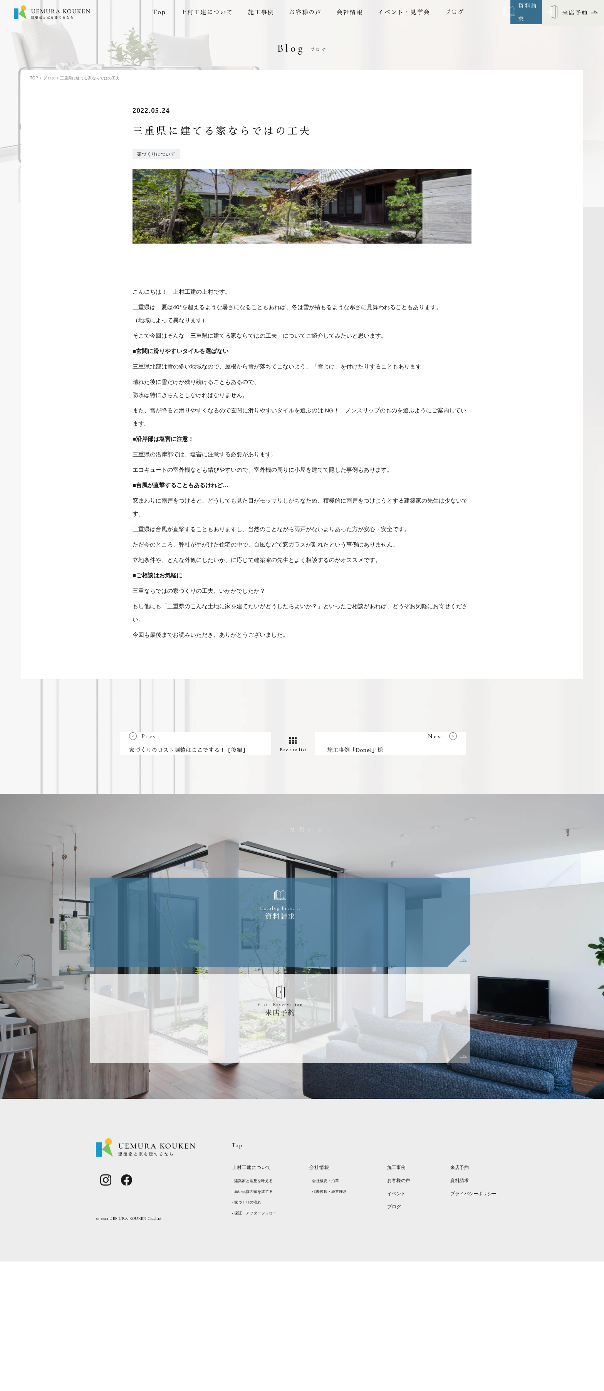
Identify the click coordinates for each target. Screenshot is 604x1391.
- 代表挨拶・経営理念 (329, 1321)
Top (159, 13)
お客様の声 (305, 13)
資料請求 (460, 1312)
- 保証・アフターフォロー (256, 1343)
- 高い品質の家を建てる (254, 1321)
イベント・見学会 (404, 13)
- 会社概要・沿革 (325, 1311)
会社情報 (350, 13)
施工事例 (261, 13)
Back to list (302, 920)
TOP (34, 78)
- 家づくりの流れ (248, 1332)
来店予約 (460, 1299)
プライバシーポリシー (475, 1325)
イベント (397, 1325)
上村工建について (207, 13)
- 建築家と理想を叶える (254, 1311)
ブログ (455, 13)
